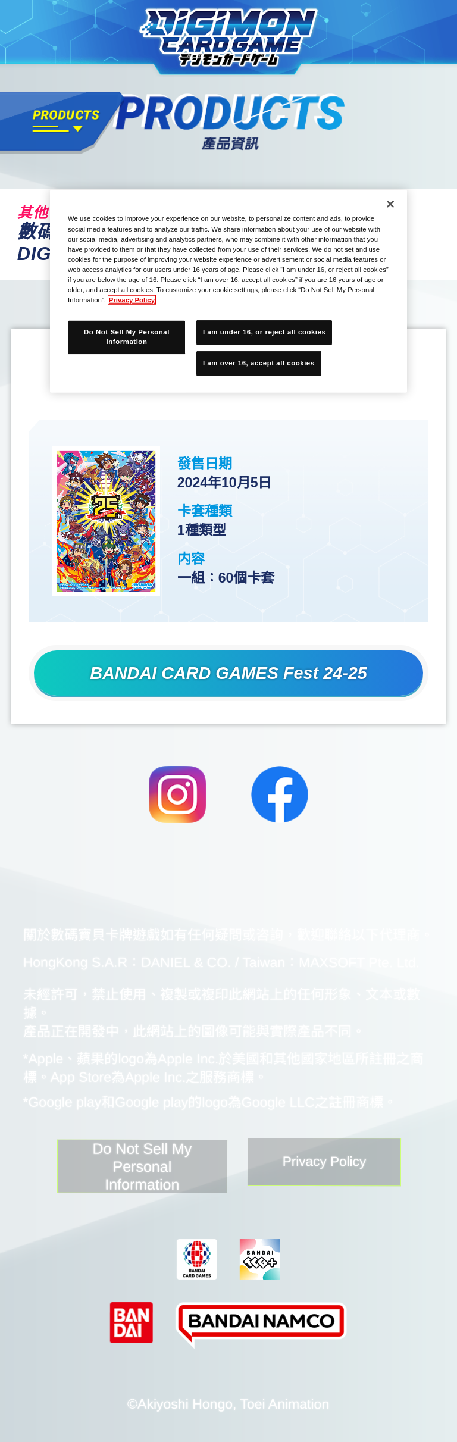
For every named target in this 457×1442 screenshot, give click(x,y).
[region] (228, 291)
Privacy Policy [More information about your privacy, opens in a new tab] (132, 300)
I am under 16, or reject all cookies (264, 332)
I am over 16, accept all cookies (259, 363)
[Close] (390, 204)
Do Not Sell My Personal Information (126, 1169)
